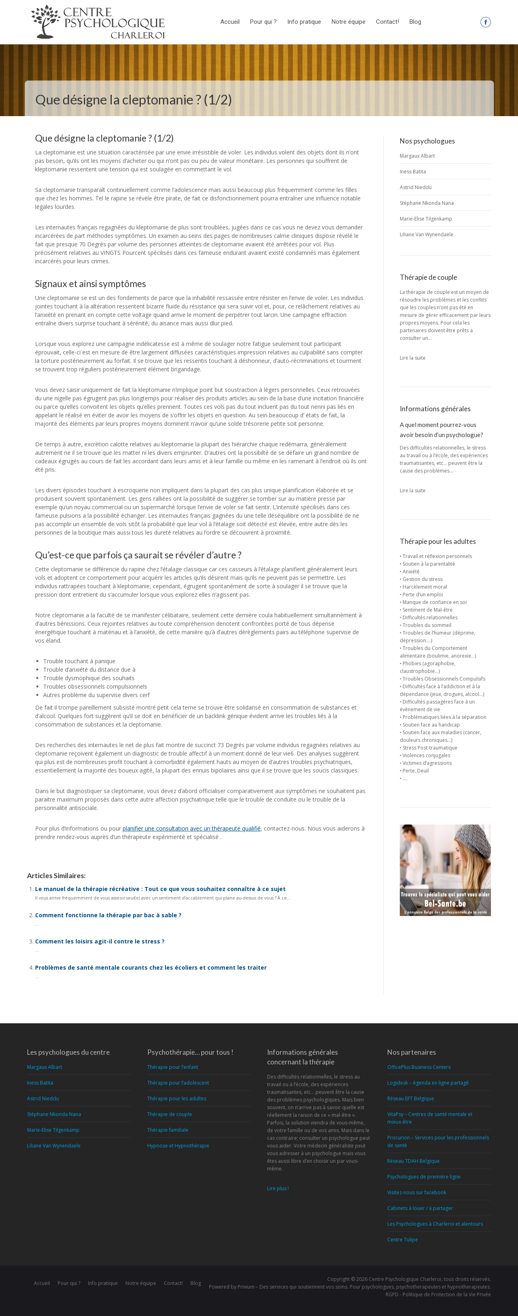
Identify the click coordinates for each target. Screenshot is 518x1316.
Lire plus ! (278, 1188)
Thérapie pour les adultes (176, 1098)
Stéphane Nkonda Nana (427, 203)
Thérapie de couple (169, 1114)
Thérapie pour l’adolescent (178, 1082)
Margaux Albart (417, 155)
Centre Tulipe (402, 1239)
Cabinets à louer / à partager (420, 1208)
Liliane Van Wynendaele (426, 234)
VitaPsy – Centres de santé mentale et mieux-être (429, 1118)
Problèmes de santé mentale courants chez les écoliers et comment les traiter (151, 967)
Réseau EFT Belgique (410, 1098)
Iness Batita (413, 171)
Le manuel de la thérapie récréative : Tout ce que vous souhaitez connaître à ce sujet (160, 889)
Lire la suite (413, 357)
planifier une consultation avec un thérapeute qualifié (192, 828)
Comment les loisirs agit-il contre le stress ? (100, 941)
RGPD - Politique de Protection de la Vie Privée (438, 1294)
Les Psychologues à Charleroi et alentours (435, 1223)
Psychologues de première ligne (424, 1176)
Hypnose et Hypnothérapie (178, 1145)
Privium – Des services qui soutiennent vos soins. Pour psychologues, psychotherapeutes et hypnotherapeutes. (364, 1286)
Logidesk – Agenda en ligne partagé (428, 1082)
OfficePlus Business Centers (419, 1067)
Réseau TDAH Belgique (413, 1161)
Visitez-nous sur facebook (416, 1192)
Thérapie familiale (167, 1130)
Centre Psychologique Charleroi (405, 1279)
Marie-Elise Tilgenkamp (426, 218)
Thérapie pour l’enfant (172, 1067)
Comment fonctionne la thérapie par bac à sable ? (108, 915)
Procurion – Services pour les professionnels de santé (438, 1141)
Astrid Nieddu (416, 187)
